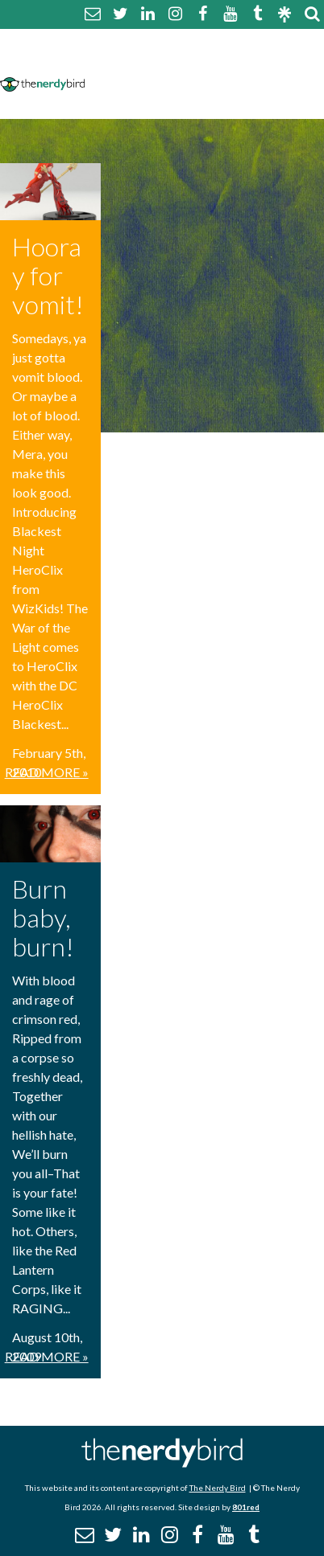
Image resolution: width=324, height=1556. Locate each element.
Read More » (47, 772)
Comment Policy (145, 62)
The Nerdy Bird (217, 1488)
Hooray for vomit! (48, 275)
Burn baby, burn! (43, 917)
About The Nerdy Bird (162, 43)
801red (246, 1507)
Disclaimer (246, 62)
